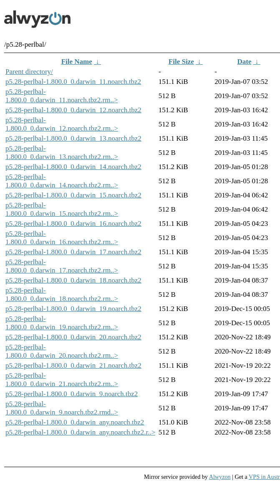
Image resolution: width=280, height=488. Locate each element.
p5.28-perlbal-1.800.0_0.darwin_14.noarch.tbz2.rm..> (61, 181)
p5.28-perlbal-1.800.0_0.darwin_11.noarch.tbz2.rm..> (61, 96)
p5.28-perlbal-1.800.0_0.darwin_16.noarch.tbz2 (73, 224)
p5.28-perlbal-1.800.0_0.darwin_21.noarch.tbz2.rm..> (61, 380)
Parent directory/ (29, 72)
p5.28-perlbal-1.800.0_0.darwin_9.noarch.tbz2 (71, 394)
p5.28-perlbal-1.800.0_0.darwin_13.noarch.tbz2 (73, 138)
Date (244, 62)
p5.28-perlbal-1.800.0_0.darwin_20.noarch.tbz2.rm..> (61, 351)
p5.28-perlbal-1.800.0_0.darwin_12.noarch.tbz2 (73, 110)
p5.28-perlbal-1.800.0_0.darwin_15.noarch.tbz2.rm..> (61, 209)
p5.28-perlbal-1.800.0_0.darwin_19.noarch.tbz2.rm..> (61, 323)
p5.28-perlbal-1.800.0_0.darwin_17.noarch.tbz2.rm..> (61, 266)
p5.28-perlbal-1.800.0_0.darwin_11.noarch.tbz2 (73, 82)
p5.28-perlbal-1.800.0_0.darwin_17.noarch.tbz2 (73, 252)
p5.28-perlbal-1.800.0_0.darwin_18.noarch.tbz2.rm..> (61, 294)
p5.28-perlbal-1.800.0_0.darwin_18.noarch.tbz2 (73, 280)
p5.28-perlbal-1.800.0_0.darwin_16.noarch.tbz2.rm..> (61, 238)
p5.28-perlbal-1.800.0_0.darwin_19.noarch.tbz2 (73, 309)
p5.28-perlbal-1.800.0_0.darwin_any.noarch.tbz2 (74, 422)
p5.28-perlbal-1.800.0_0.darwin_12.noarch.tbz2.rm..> (61, 124)
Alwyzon (220, 476)
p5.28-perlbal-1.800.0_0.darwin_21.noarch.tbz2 (73, 365)
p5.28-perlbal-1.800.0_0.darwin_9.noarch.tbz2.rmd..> (61, 408)
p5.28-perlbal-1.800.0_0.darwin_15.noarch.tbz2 (73, 195)
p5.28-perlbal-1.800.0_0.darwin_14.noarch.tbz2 (73, 167)
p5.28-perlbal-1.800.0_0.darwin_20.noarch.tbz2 (73, 337)
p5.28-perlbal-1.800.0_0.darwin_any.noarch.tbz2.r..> (80, 432)
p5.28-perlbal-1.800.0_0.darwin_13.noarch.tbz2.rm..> (61, 152)
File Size (181, 62)
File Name (76, 62)
